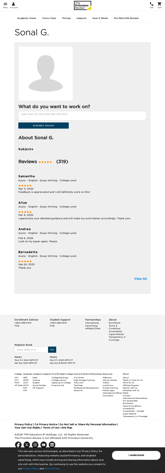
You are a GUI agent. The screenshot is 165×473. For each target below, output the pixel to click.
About (126, 377)
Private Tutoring (110, 388)
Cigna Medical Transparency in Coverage (117, 337)
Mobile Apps (108, 390)
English (36, 382)
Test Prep (78, 385)
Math (35, 377)
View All (140, 279)
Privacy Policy (30, 468)
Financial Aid (57, 385)
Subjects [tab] (81, 18)
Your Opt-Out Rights (27, 427)
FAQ (17, 325)
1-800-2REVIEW (23, 323)
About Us (78, 390)
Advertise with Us (131, 390)
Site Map (66, 427)
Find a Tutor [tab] (49, 18)
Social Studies (39, 385)
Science (36, 380)
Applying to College (61, 382)
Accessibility (115, 331)
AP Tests (18, 385)
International (92, 323)
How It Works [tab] (100, 18)
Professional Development (86, 388)
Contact (126, 395)
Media (125, 393)
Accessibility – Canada (133, 411)
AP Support (38, 388)
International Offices (112, 393)
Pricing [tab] (66, 18)
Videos (106, 382)
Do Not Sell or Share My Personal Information (88, 424)
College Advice (58, 380)
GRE (25, 377)
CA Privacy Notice (45, 424)
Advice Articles (110, 380)
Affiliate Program (131, 385)
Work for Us (128, 382)
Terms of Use (51, 468)
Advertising (91, 325)
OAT (25, 390)
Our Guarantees (130, 401)
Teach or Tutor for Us (133, 380)
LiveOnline (108, 385)
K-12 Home (79, 377)
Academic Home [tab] (26, 18)
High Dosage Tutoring (84, 380)
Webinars (107, 377)
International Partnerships (135, 398)
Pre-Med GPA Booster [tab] (126, 18)
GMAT (26, 380)
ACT (17, 380)
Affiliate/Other (93, 328)
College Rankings (59, 377)
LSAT (25, 382)
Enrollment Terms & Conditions (114, 326)
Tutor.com (78, 382)
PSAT (17, 382)
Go (52, 349)
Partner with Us (130, 388)
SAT (16, 377)
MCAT (26, 385)
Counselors (108, 395)
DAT (25, 388)
